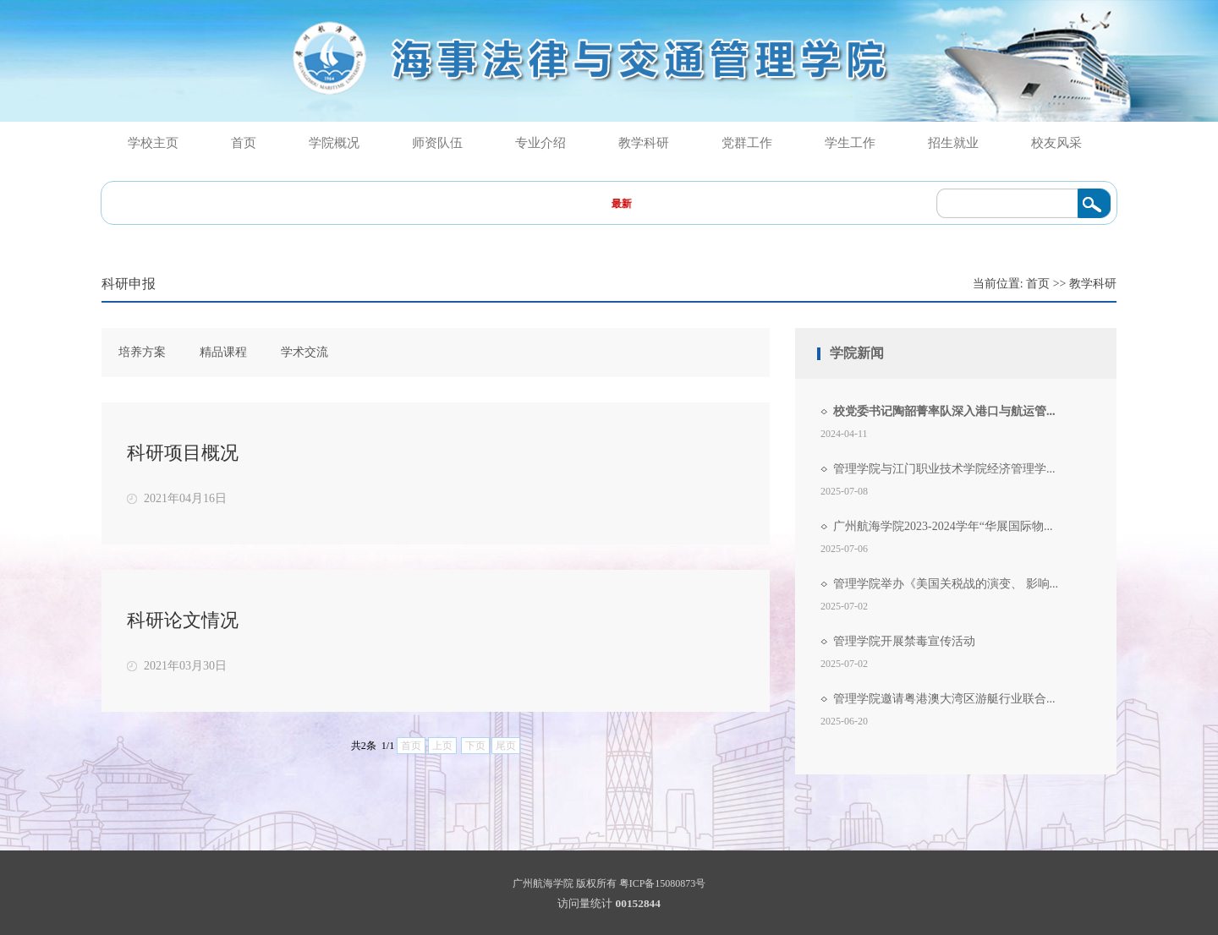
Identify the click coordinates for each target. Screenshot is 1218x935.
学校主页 (153, 143)
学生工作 (850, 143)
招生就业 (953, 143)
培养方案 (142, 352)
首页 (243, 143)
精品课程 (223, 352)
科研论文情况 (183, 620)
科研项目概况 (183, 452)
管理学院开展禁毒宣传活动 (904, 641)
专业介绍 (540, 143)
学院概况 (334, 143)
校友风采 (1056, 143)
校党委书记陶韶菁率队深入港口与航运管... (944, 411)
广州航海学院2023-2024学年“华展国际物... (942, 526)
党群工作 (746, 143)
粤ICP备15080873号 (662, 883)
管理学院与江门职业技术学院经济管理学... (944, 468)
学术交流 (304, 352)
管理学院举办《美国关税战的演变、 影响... (945, 583)
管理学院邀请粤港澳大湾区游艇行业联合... (944, 698)
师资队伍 (437, 143)
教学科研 (643, 143)
